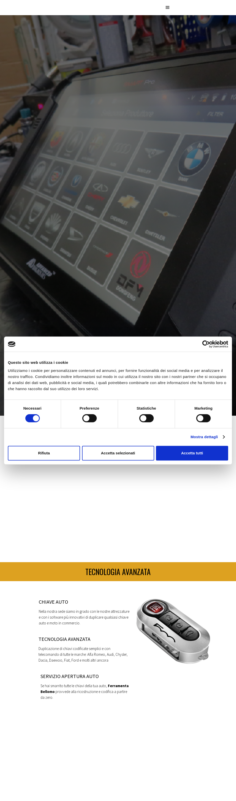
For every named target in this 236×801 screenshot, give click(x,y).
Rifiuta (44, 453)
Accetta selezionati (118, 453)
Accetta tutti (192, 453)
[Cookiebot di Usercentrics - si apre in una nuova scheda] (206, 344)
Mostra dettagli (204, 437)
